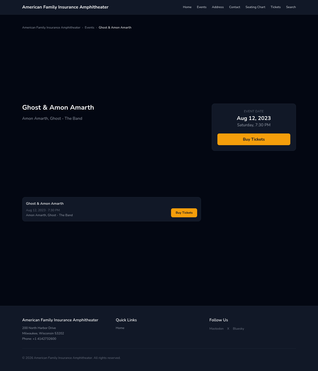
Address (218, 7)
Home (187, 7)
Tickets (276, 7)
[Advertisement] (157, 66)
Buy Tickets (184, 213)
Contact (234, 7)
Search (291, 7)
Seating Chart (255, 7)
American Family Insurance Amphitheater (51, 27)
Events (201, 7)
